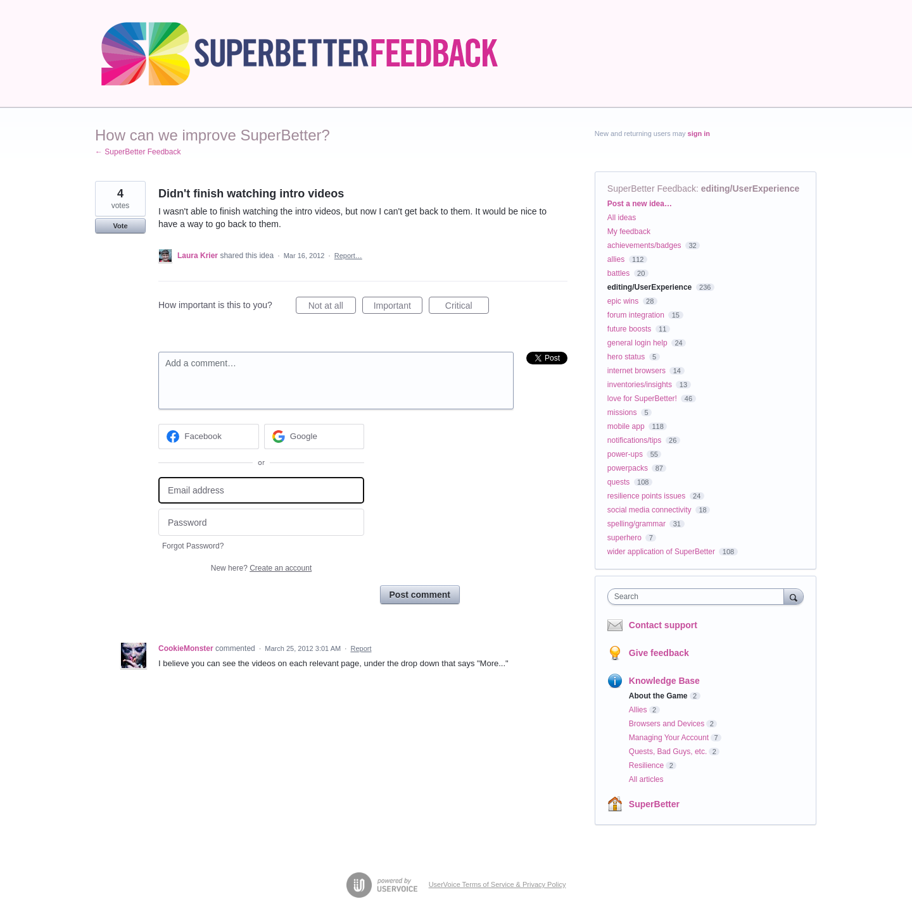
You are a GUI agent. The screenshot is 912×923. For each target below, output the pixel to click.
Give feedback (659, 653)
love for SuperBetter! (642, 398)
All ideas (621, 217)
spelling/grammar (636, 523)
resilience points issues (646, 496)
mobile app (626, 426)
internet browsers (636, 370)
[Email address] (261, 490)
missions (622, 412)
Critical (467, 307)
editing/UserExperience (750, 188)
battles (618, 273)
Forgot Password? (193, 546)
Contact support (663, 625)
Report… (348, 255)
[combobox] (699, 596)
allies (615, 259)
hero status (626, 356)
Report (360, 648)
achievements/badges (644, 245)
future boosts (629, 329)
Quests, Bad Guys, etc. (668, 751)
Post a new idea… (639, 203)
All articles (646, 779)
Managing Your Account (669, 737)
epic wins (622, 301)
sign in (699, 133)
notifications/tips (634, 440)
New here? (261, 568)
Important (398, 307)
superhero (624, 537)
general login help (637, 342)
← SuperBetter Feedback (137, 151)
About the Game (658, 695)
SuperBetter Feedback (651, 188)
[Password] (261, 522)
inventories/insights (639, 384)
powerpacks (627, 468)
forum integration (635, 315)
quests (618, 482)
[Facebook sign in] (208, 436)
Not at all (332, 307)
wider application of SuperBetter (661, 551)
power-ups (625, 454)
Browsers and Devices (666, 723)
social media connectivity (649, 509)
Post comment (420, 595)
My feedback (628, 231)
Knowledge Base (664, 681)
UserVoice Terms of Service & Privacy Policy (497, 884)
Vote (120, 226)
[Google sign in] (314, 436)
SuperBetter (654, 804)
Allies (638, 709)
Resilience (646, 765)
